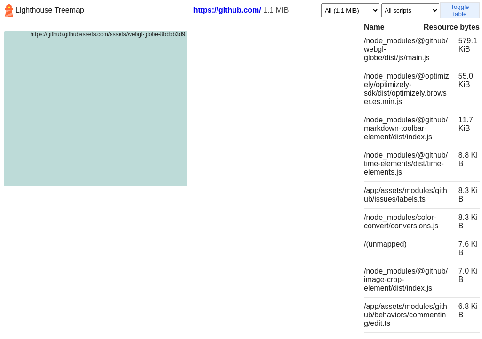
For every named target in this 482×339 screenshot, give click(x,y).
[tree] (181, 180)
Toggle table (459, 10)
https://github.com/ (227, 10)
